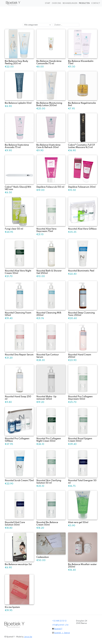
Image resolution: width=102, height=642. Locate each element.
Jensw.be (28, 637)
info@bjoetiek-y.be (60, 625)
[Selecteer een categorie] (37, 25)
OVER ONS (56, 3)
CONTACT (95, 3)
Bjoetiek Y (58, 629)
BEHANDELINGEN (70, 3)
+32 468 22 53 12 (59, 621)
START (47, 3)
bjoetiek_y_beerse (62, 633)
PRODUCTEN (84, 3)
